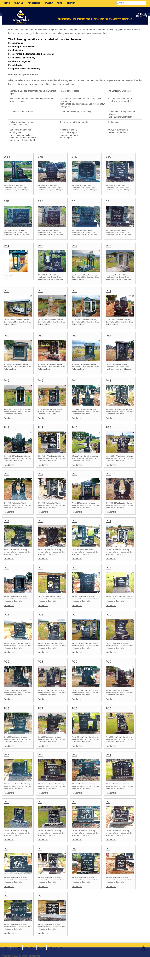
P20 (74, 661)
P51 (108, 291)
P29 (40, 567)
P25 (40, 614)
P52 (74, 291)
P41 (40, 427)
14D (74, 156)
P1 (40, 895)
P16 (74, 708)
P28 (74, 567)
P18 (6, 708)
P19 (108, 661)
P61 (6, 246)
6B (108, 201)
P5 (40, 848)
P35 (108, 474)
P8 (74, 802)
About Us (18, 3)
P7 (108, 802)
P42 (6, 427)
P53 (40, 291)
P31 (108, 521)
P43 (108, 380)
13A (40, 201)
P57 (74, 246)
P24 (74, 614)
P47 (108, 335)
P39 (108, 427)
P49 (40, 335)
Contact (71, 3)
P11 (108, 755)
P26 (6, 614)
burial (118, 29)
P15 (108, 708)
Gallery (48, 3)
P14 (6, 755)
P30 (6, 567)
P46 (6, 380)
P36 (74, 474)
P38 (6, 474)
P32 (74, 521)
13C (108, 156)
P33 (40, 521)
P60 (40, 246)
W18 (7, 156)
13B (6, 201)
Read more (9, 418)
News (59, 3)
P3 (108, 848)
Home (7, 3)
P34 (6, 521)
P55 (6, 291)
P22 (6, 661)
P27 (108, 567)
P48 (74, 335)
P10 (6, 802)
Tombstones (34, 3)
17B (40, 156)
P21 (40, 661)
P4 (74, 848)
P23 (108, 614)
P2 (6, 895)
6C (74, 201)
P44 (74, 380)
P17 (40, 708)
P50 (6, 335)
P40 (74, 427)
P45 (40, 380)
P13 (40, 755)
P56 (108, 246)
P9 (40, 802)
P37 (40, 474)
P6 (6, 848)
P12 (74, 755)
